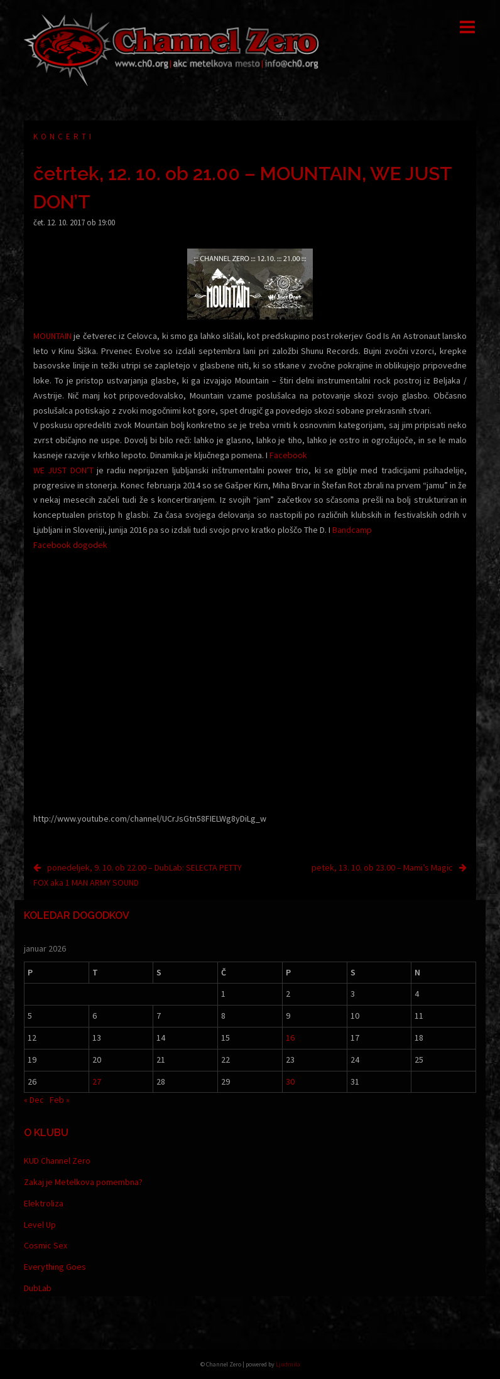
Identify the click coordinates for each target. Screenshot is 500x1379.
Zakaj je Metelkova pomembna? (83, 1182)
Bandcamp (352, 529)
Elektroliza (43, 1203)
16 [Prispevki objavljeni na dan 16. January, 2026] (290, 1037)
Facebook (288, 455)
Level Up (40, 1224)
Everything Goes (55, 1266)
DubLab (38, 1288)
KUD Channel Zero (57, 1160)
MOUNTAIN (52, 335)
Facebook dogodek (70, 544)
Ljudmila (288, 1364)
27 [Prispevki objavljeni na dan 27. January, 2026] (96, 1081)
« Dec (34, 1099)
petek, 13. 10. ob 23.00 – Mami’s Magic (382, 867)
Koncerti (63, 136)
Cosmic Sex (45, 1245)
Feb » (60, 1099)
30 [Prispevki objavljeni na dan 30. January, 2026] (290, 1081)
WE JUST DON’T (63, 470)
